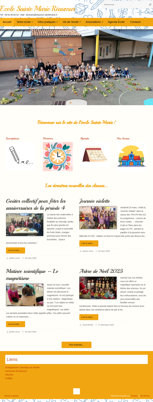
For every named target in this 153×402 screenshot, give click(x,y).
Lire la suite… (16, 250)
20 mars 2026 (104, 251)
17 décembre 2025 (106, 325)
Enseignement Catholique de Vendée (22, 367)
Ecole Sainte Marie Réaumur (37, 8)
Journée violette (94, 201)
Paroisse (9, 374)
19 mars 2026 (30, 332)
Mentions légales (11, 396)
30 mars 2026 (30, 258)
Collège (8, 378)
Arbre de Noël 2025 (101, 271)
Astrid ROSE (87, 325)
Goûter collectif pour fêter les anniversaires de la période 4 (35, 204)
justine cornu (14, 258)
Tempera (134, 396)
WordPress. (145, 396)
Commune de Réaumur (16, 371)
